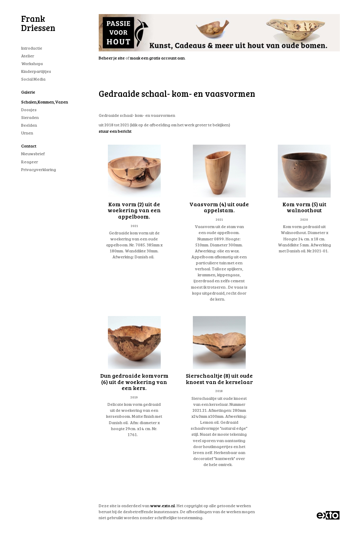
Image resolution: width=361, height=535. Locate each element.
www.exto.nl (162, 505)
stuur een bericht (115, 131)
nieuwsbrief (33, 153)
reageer (29, 161)
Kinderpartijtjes (36, 71)
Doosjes (29, 109)
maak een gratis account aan (157, 58)
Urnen (27, 133)
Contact (28, 146)
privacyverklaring (38, 169)
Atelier (27, 55)
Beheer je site (112, 58)
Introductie (31, 48)
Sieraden (30, 117)
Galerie (28, 92)
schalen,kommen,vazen (44, 102)
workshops (32, 63)
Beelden (29, 125)
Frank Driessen (38, 23)
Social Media (33, 79)
